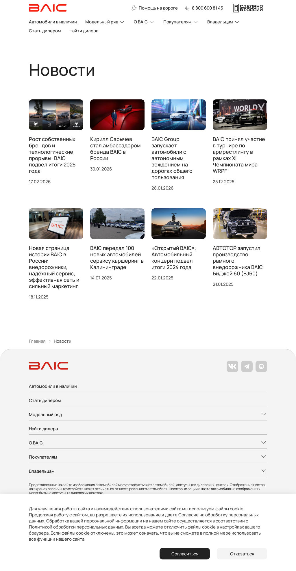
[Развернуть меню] (148, 414)
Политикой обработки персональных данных (76, 527)
